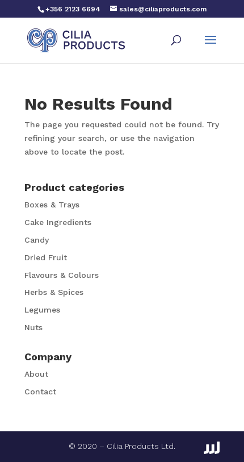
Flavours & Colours (61, 275)
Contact (40, 391)
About (36, 373)
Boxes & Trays (51, 204)
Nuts (33, 327)
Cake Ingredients (57, 222)
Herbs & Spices (53, 292)
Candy (36, 239)
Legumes (42, 309)
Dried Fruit (45, 257)
